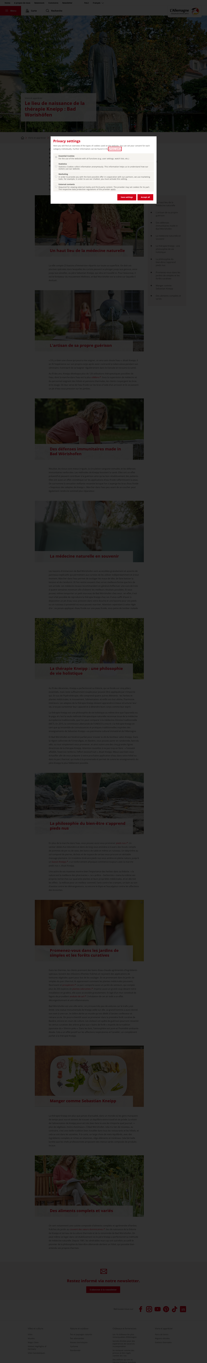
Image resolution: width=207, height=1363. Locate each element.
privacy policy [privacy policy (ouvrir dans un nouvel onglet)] (115, 149)
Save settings (127, 197)
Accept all (145, 197)
